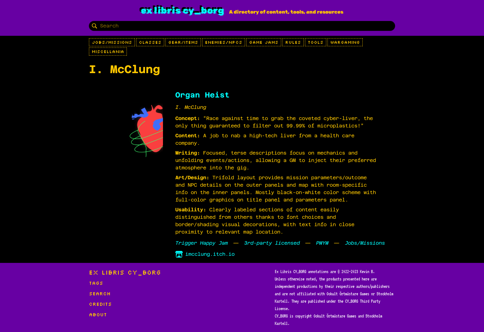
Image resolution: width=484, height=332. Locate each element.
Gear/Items (183, 42)
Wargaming (345, 42)
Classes (150, 42)
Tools (315, 42)
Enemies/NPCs (223, 42)
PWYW (322, 243)
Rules (293, 42)
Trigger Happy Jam (201, 243)
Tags (96, 283)
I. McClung (190, 107)
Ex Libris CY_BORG (182, 10)
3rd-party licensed (272, 243)
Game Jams (263, 42)
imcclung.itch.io (205, 254)
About (98, 314)
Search (100, 293)
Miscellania (108, 51)
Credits (100, 304)
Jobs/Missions (112, 42)
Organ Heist (202, 95)
